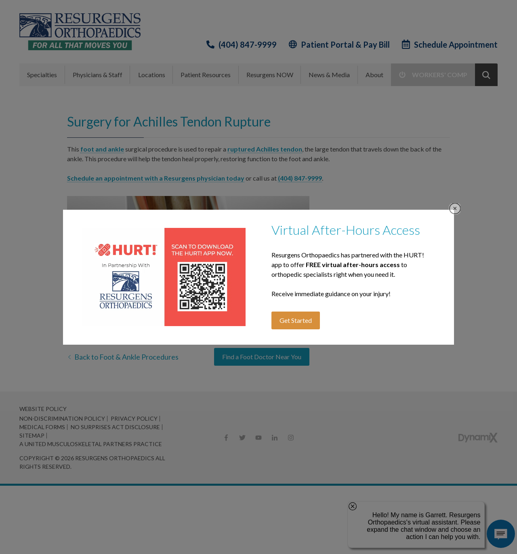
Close (455, 208)
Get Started (296, 320)
